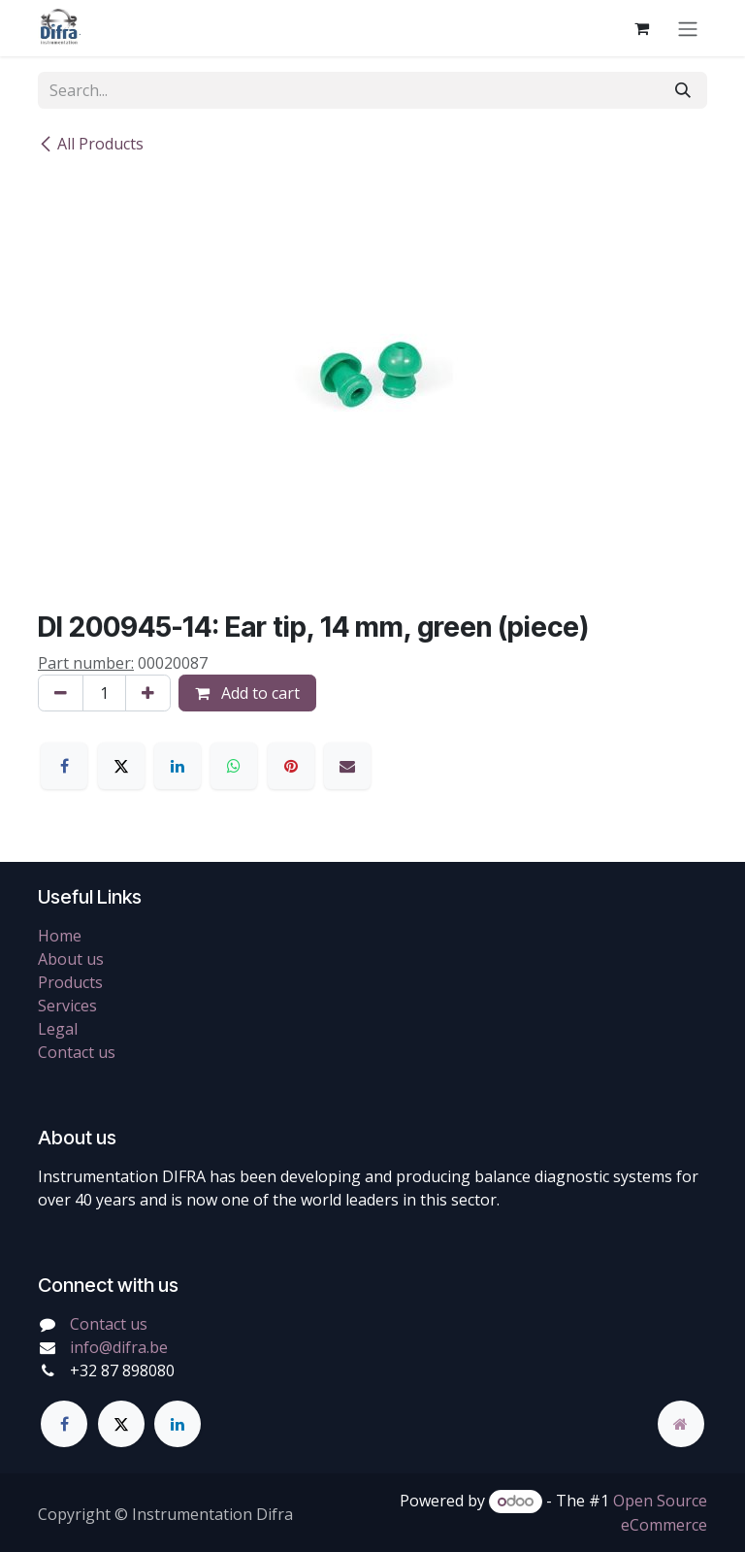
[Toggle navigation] (687, 28)
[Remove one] (60, 693)
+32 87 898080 (122, 1370)
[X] (121, 766)
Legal (58, 1029)
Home (59, 935)
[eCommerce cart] (641, 28)
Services (67, 1005)
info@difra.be (119, 1347)
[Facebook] (64, 766)
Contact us (76, 1052)
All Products (91, 143)
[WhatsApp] (234, 766)
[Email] (347, 766)
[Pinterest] (291, 766)
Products (70, 982)
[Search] (683, 90)
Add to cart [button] (247, 693)
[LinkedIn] (177, 766)
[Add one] (148, 693)
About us (71, 959)
